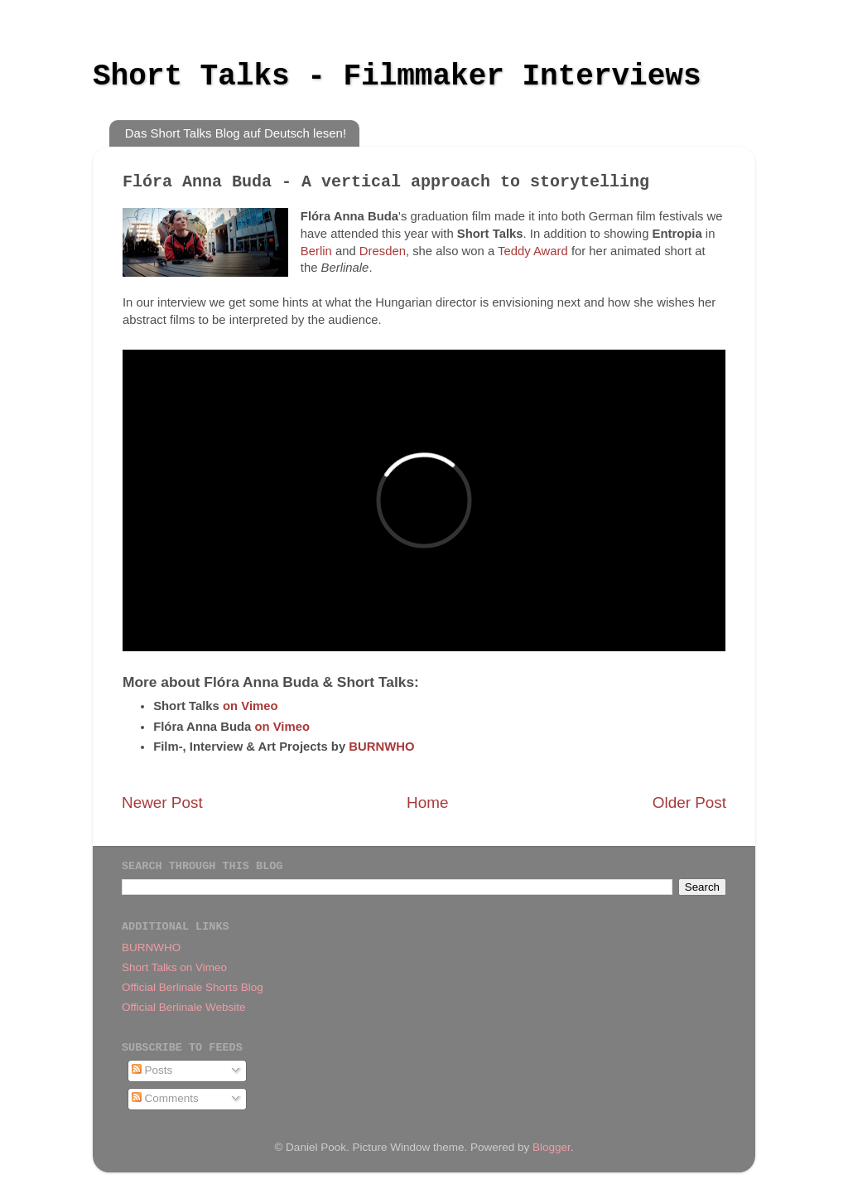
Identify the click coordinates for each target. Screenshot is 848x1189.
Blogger (551, 1147)
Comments (165, 1098)
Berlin (316, 251)
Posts (152, 1070)
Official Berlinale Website (184, 1007)
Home (427, 802)
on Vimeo (250, 706)
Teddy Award (533, 251)
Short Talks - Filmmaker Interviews (397, 77)
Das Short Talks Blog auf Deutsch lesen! (235, 133)
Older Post (689, 802)
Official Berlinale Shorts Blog (192, 987)
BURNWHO (381, 746)
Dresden (382, 251)
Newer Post (162, 802)
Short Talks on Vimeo (174, 967)
